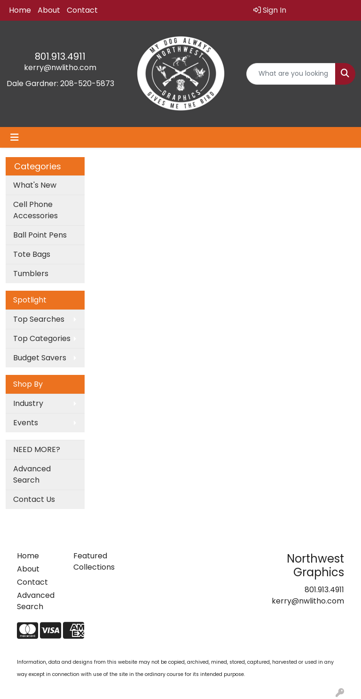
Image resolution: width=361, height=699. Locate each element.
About (49, 10)
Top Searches (38, 319)
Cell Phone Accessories (35, 210)
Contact (82, 10)
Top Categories (42, 338)
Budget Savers (39, 357)
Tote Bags (31, 254)
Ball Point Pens (40, 235)
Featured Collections (94, 561)
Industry (28, 403)
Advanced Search (32, 474)
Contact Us (34, 499)
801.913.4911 (60, 56)
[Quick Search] (291, 74)
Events (25, 422)
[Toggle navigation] (14, 137)
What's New (34, 185)
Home (20, 10)
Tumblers (30, 273)
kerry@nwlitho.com (60, 67)
